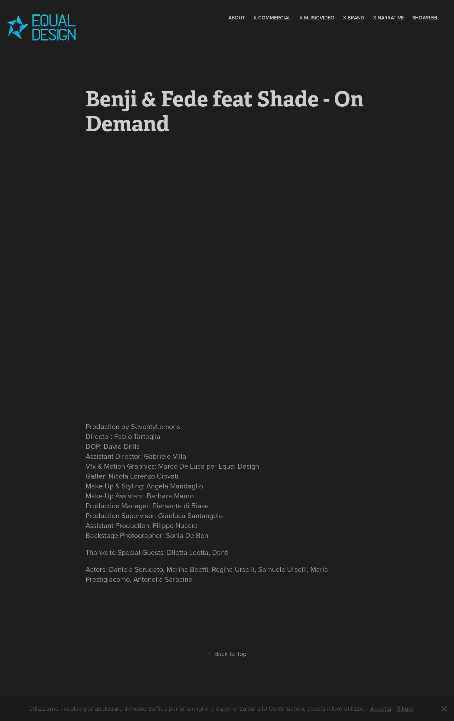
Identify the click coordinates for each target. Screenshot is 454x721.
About (236, 17)
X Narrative (388, 17)
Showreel (425, 17)
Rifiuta (404, 708)
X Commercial (272, 17)
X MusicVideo (316, 17)
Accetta (380, 708)
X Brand (353, 17)
